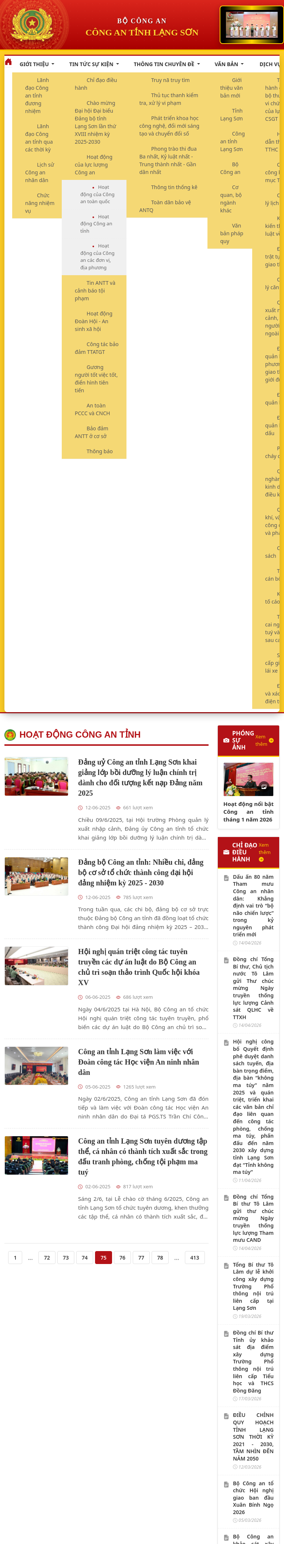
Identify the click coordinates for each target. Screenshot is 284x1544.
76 (122, 1257)
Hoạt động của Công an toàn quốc (97, 194)
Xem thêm (265, 740)
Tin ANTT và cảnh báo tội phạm (95, 290)
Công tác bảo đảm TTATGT (96, 348)
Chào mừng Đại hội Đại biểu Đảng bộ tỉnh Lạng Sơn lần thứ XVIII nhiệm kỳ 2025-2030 (95, 122)
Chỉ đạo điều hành (96, 83)
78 (160, 1257)
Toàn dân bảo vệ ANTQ (165, 206)
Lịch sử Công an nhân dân (39, 172)
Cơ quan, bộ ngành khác (231, 199)
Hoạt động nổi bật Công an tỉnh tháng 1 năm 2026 (248, 811)
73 (66, 1257)
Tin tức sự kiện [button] (92, 64)
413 (194, 1257)
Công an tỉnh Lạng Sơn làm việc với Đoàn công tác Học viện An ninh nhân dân (138, 1062)
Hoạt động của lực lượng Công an (93, 164)
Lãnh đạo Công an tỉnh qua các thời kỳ (39, 138)
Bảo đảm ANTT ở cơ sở (91, 432)
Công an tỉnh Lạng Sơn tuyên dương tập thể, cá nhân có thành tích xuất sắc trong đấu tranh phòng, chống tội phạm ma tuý (142, 1156)
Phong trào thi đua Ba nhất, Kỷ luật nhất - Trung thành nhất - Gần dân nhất (168, 160)
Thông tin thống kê (174, 187)
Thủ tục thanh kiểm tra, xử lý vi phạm (168, 99)
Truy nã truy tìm (170, 79)
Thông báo (100, 451)
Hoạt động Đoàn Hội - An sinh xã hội (93, 321)
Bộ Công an (230, 168)
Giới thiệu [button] (35, 64)
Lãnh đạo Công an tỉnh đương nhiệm (37, 95)
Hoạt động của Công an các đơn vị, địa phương (97, 256)
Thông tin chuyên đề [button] (165, 64)
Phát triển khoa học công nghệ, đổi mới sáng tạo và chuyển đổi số (169, 126)
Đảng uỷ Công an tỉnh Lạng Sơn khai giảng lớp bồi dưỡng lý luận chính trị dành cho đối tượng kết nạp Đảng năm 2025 (140, 777)
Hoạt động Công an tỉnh (96, 223)
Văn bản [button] (227, 64)
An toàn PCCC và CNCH (92, 409)
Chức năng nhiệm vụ (39, 203)
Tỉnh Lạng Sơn (231, 114)
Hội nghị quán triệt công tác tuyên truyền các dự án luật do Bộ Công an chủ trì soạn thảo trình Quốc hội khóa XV (139, 967)
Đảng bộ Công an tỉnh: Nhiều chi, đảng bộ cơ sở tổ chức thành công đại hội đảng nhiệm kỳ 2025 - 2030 (140, 872)
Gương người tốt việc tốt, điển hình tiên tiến (96, 378)
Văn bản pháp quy (231, 233)
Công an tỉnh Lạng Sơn (232, 141)
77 (141, 1257)
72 (47, 1257)
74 (85, 1257)
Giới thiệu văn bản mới (231, 87)
